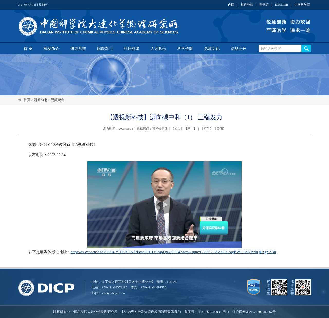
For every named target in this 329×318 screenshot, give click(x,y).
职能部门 (105, 49)
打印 (207, 128)
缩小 (190, 128)
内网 (231, 4)
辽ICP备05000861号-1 (213, 312)
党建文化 (212, 49)
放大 (177, 128)
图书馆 (264, 4)
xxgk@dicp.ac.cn (113, 293)
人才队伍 (158, 49)
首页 (27, 100)
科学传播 (185, 49)
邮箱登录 (247, 4)
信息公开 (238, 49)
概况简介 (51, 49)
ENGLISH (281, 4)
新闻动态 (40, 100)
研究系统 (78, 49)
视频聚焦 (57, 100)
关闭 (220, 128)
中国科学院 (302, 4)
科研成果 (131, 49)
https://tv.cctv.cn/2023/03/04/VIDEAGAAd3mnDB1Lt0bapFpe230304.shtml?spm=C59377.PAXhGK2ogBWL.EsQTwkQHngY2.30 (173, 252)
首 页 (28, 49)
